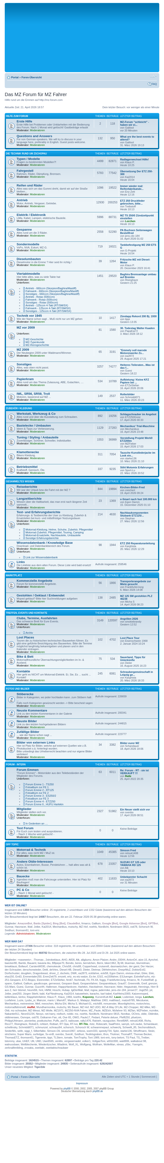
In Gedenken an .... (37, 823)
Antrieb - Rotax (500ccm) (40, 296)
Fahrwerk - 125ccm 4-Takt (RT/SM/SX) (48, 308)
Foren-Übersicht (31, 77)
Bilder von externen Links (36, 742)
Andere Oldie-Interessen (35, 861)
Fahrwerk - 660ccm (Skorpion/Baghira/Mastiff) (52, 291)
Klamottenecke (28, 452)
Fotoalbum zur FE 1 (37, 787)
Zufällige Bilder (28, 732)
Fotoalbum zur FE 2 (37, 792)
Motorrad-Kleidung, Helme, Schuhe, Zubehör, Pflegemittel (59, 529)
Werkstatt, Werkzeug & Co (36, 413)
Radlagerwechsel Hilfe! (134, 159)
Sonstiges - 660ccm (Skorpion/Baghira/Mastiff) (53, 294)
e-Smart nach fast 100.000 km (138, 499)
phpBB (67, 1088)
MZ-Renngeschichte (37, 345)
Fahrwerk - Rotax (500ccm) (41, 299)
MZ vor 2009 (26, 327)
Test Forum (25, 828)
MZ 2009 (23, 349)
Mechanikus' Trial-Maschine (137, 426)
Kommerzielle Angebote (34, 580)
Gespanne (24, 229)
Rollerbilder (127, 394)
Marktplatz (14, 575)
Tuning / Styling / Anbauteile (37, 437)
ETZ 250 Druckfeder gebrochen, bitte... (132, 202)
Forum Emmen (28, 770)
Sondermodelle (28, 244)
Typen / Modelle (28, 159)
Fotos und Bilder (17, 689)
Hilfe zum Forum (17, 116)
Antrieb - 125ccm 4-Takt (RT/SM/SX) (47, 305)
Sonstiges (24, 364)
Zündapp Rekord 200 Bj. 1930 (138, 316)
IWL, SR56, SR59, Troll (33, 393)
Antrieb (22, 200)
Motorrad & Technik (31, 849)
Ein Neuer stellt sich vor (135, 809)
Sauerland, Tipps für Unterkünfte (132, 658)
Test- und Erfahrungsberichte (38, 512)
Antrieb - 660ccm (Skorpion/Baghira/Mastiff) (51, 288)
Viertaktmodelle (28, 273)
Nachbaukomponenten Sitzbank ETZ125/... (134, 514)
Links (21, 562)
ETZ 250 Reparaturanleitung (137, 543)
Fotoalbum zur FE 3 (37, 798)
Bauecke (23, 876)
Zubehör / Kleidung (19, 408)
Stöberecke (25, 694)
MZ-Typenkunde (35, 342)
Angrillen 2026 (129, 618)
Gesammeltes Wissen (20, 481)
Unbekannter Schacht (133, 876)
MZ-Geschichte (34, 339)
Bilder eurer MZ (129, 743)
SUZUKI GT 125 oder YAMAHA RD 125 (133, 863)
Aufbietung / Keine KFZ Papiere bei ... (134, 381)
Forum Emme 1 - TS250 (40, 784)
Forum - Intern (16, 764)
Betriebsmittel (27, 467)
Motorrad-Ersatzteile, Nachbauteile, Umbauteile (53, 535)
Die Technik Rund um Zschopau (26, 153)
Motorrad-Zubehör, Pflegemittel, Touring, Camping (55, 532)
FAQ (154, 84)
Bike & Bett (25, 656)
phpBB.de (97, 1091)
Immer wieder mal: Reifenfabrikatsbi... (131, 187)
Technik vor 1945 (29, 315)
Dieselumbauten (29, 259)
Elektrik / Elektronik (31, 215)
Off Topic (12, 844)
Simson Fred (128, 850)
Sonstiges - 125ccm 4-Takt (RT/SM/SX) (48, 311)
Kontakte (23, 671)
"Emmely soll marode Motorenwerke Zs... (133, 351)
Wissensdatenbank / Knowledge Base (45, 542)
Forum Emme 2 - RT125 (40, 790)
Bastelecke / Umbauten (34, 425)
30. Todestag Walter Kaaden (137, 328)
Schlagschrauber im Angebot (138, 414)
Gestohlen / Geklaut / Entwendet (41, 595)
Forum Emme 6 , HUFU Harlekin (44, 804)
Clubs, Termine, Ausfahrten (37, 618)
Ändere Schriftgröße (153, 76)
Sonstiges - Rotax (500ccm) (42, 302)
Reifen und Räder (30, 185)
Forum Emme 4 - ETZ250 (40, 801)
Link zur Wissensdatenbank (42, 557)
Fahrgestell (25, 170)
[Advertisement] (82, 37)
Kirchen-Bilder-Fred (132, 487)
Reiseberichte (27, 486)
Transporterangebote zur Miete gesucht (135, 583)
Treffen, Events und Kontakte (26, 613)
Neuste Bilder (27, 721)
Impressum (82, 1083)
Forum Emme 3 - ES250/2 (41, 795)
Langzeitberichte (29, 498)
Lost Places (25, 637)
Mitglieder (24, 809)
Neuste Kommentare (32, 710)
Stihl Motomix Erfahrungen (137, 467)
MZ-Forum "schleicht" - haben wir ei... (134, 123)
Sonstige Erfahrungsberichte (42, 538)
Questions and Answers (34, 136)
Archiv (29, 632)
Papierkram (25, 379)
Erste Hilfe (24, 121)
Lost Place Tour (130, 638)
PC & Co (23, 890)
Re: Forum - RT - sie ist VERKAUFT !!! (134, 772)
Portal (15, 77)
